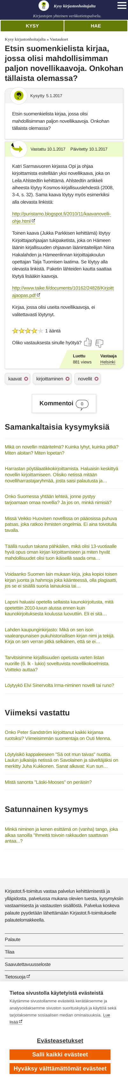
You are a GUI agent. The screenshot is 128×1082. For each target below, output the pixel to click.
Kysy (32, 25)
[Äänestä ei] (99, 343)
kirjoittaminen (49, 378)
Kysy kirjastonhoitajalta (25, 39)
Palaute (12, 939)
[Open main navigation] (121, 5)
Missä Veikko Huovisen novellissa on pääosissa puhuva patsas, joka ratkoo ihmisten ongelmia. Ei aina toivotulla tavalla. (61, 524)
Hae (96, 25)
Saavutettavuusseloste (28, 964)
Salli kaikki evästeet (60, 1054)
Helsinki (107, 362)
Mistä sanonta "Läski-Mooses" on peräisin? (48, 782)
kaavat (15, 378)
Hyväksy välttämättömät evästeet (60, 1068)
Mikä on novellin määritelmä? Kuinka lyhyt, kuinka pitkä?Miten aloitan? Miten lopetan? (61, 449)
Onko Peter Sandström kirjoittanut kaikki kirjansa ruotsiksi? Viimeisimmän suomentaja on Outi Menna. (58, 735)
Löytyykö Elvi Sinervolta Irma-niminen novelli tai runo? (59, 685)
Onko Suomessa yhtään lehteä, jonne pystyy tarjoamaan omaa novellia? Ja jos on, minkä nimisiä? (58, 499)
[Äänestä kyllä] (88, 342)
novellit (85, 378)
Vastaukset (59, 39)
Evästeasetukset (60, 1041)
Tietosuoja (15, 976)
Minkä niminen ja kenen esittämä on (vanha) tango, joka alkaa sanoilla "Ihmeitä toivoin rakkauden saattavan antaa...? (61, 835)
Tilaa (9, 951)
